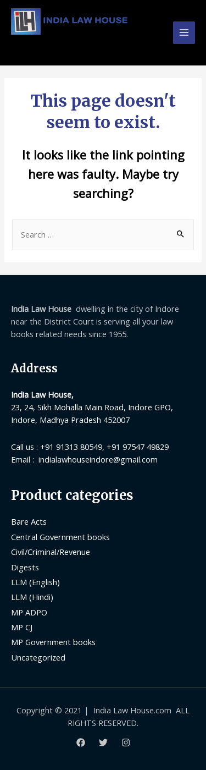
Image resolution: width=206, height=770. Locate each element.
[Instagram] (125, 742)
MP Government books (53, 641)
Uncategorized (38, 657)
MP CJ (21, 627)
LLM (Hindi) (32, 596)
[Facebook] (80, 742)
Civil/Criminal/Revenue (50, 551)
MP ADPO (29, 612)
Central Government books (60, 536)
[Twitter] (103, 742)
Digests (25, 567)
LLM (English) (35, 581)
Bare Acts (29, 521)
